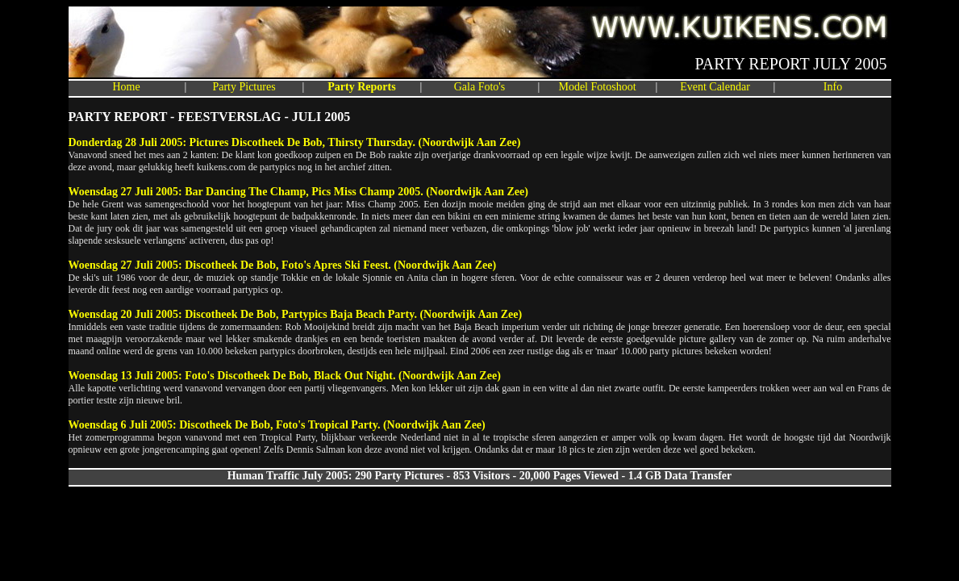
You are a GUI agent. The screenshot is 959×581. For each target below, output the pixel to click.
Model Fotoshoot (597, 87)
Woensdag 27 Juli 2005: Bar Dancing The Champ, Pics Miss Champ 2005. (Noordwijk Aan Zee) (298, 192)
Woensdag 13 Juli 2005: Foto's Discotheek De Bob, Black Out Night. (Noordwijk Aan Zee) (285, 376)
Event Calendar (715, 87)
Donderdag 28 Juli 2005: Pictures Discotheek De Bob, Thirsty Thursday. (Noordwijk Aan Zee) (295, 142)
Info (832, 87)
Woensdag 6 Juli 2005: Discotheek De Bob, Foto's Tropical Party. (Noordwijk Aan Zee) (277, 425)
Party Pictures (243, 87)
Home (126, 87)
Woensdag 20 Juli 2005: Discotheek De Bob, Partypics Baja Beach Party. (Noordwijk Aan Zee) (296, 314)
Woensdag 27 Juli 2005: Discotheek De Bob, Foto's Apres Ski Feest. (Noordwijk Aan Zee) (283, 265)
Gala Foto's (480, 87)
